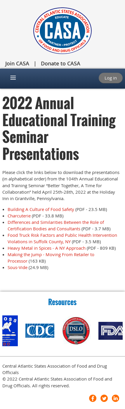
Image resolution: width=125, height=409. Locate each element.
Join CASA (17, 63)
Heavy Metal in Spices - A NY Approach (47, 248)
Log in (111, 78)
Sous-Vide (17, 267)
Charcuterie (20, 216)
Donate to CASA (60, 63)
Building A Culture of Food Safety (41, 209)
